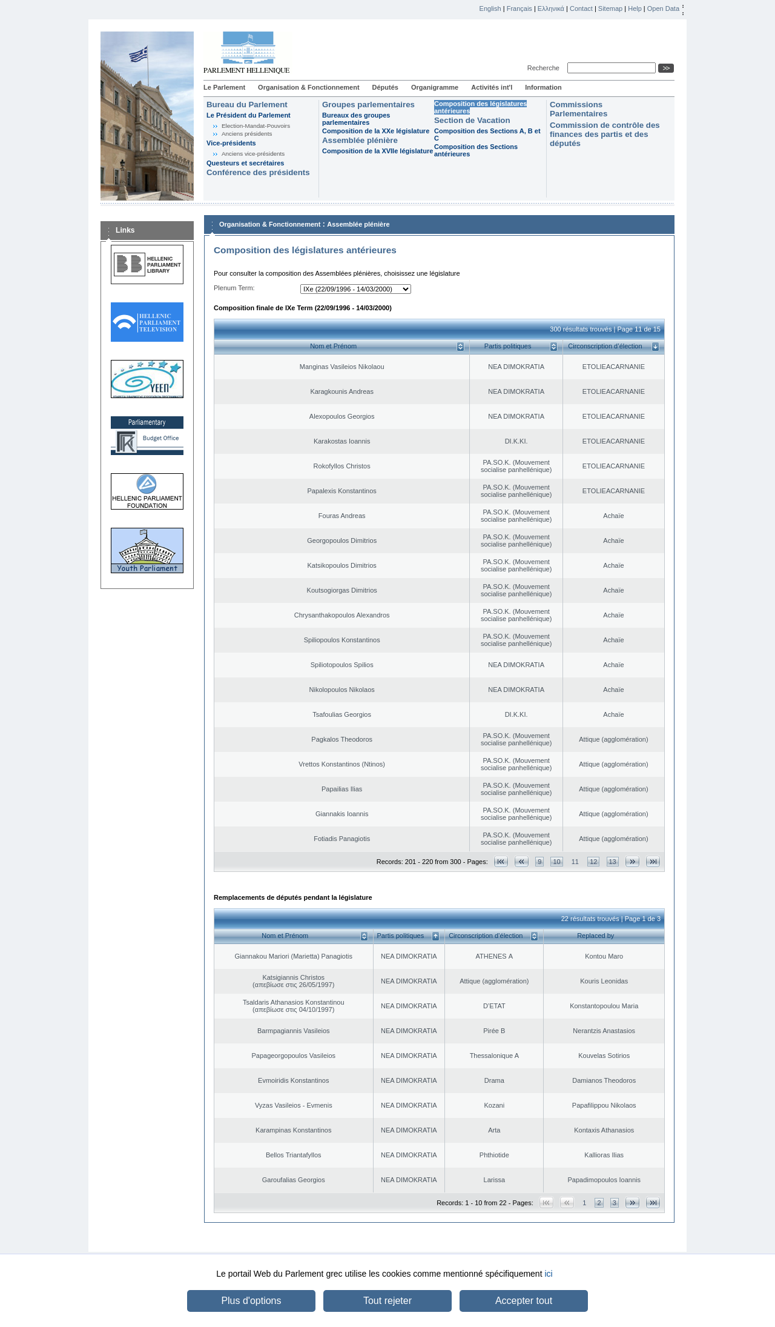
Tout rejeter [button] (387, 1300)
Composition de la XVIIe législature (377, 151)
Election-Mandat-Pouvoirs (256, 125)
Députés (385, 87)
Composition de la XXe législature (375, 131)
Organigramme (434, 87)
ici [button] (548, 1274)
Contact (581, 8)
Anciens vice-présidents (253, 153)
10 (556, 861)
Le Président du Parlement (248, 115)
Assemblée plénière (360, 140)
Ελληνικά (551, 8)
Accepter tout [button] (523, 1300)
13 (612, 861)
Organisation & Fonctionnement (308, 87)
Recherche (545, 68)
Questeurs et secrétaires (245, 163)
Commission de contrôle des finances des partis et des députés (605, 134)
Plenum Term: (234, 287)
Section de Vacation (472, 120)
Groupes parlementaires (368, 104)
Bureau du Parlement (247, 104)
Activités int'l (491, 87)
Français (519, 8)
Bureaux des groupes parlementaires (356, 118)
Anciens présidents (247, 133)
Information (543, 87)
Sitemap (610, 8)
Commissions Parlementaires (578, 109)
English (490, 8)
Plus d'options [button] (251, 1300)
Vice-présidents (231, 143)
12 (593, 861)
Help (635, 8)
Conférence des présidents (258, 172)
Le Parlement (224, 87)
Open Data (663, 8)
